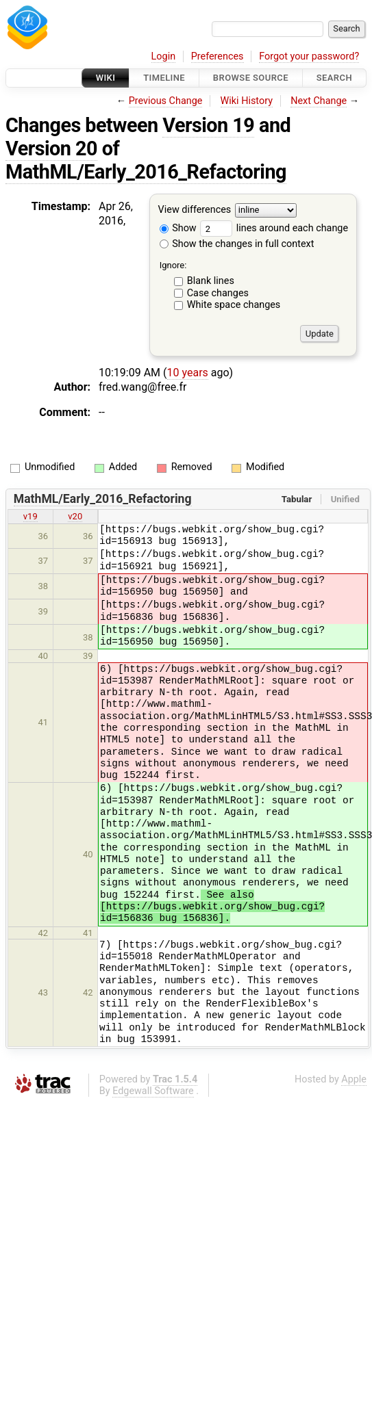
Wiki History (247, 101)
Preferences (217, 56)
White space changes (234, 305)
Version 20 (51, 148)
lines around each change (274, 228)
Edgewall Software (153, 1091)
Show (178, 228)
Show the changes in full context (237, 244)
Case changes (218, 293)
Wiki (106, 78)
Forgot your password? (309, 56)
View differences (195, 210)
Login (163, 56)
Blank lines (210, 281)
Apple (354, 1079)
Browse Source (250, 78)
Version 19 (208, 125)
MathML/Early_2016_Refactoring (145, 171)
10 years (187, 372)
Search (334, 78)
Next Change (318, 101)
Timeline (164, 78)
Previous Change (166, 101)
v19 (30, 516)
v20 (75, 516)
